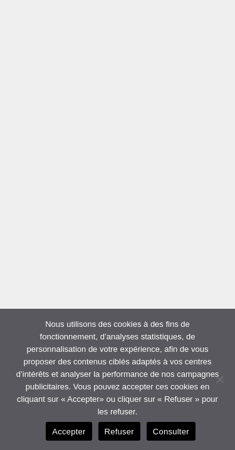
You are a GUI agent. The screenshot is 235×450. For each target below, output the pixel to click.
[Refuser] (219, 379)
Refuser (119, 431)
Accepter (68, 431)
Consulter (171, 431)
